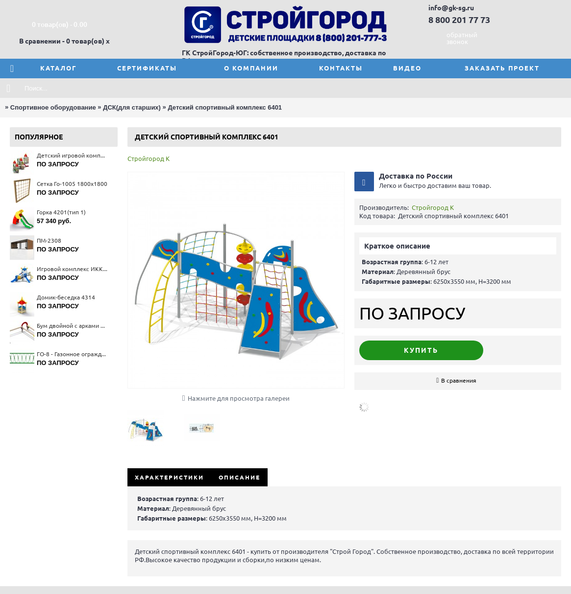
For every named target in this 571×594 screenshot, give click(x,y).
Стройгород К (148, 158)
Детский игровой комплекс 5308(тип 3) (72, 155)
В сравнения (458, 380)
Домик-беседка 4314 (66, 297)
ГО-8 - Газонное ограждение (72, 354)
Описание (239, 477)
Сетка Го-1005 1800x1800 (72, 184)
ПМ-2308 (49, 240)
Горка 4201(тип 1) (61, 212)
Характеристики (169, 477)
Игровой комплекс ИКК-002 (72, 269)
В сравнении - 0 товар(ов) (61, 41)
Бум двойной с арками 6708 (72, 325)
